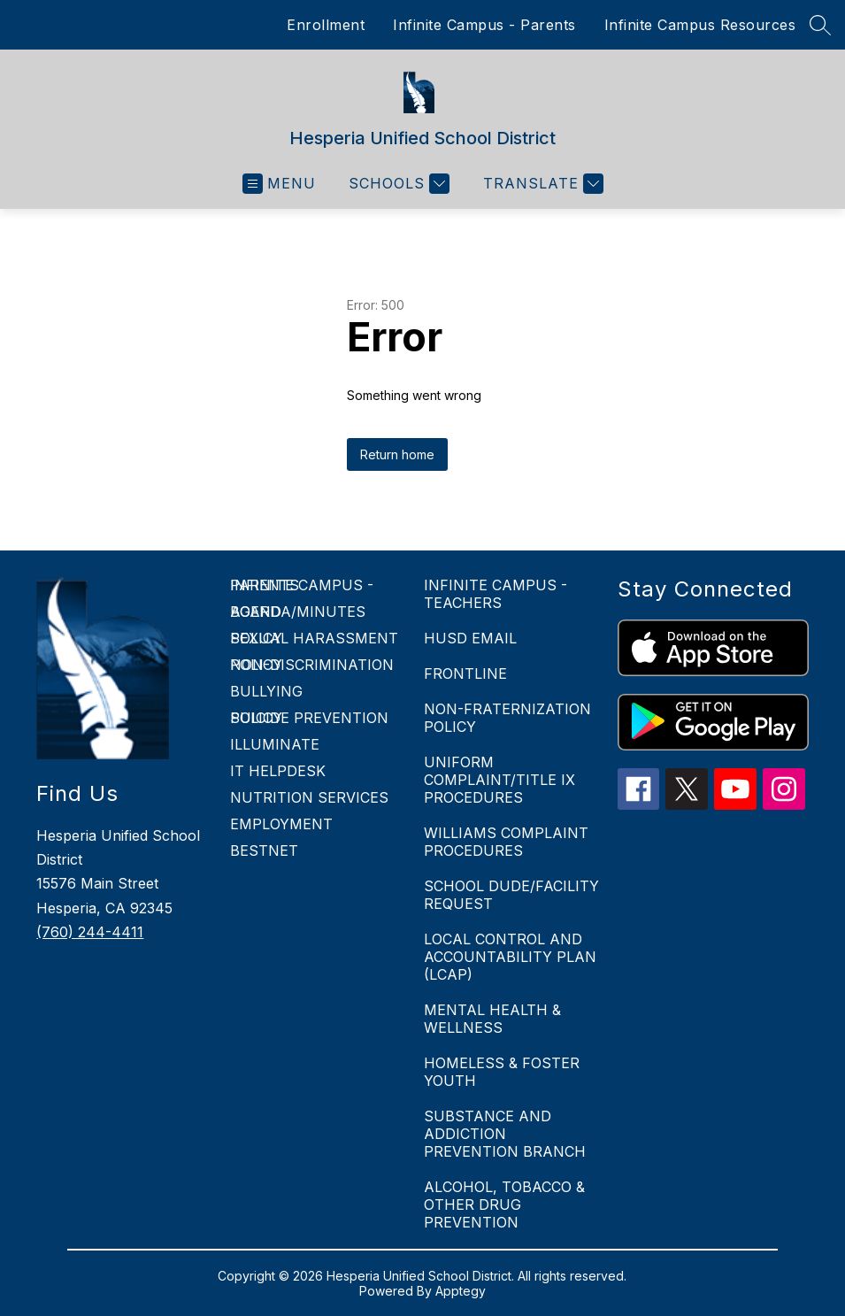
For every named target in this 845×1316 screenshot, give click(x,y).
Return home (397, 454)
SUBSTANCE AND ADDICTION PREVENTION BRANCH (505, 1133)
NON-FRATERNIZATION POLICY (507, 717)
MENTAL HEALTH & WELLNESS (492, 1018)
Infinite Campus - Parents (484, 25)
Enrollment (326, 25)
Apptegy (460, 1290)
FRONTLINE (465, 673)
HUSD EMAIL (470, 638)
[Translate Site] (541, 184)
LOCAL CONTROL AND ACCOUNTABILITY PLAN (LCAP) (510, 956)
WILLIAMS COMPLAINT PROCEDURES (506, 841)
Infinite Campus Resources (700, 25)
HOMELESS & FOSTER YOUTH (502, 1071)
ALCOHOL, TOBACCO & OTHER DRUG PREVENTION (504, 1204)
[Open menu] (279, 184)
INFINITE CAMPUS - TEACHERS (495, 594)
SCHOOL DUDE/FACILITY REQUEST (511, 894)
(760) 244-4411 (89, 932)
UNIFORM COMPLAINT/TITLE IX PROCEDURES (499, 779)
